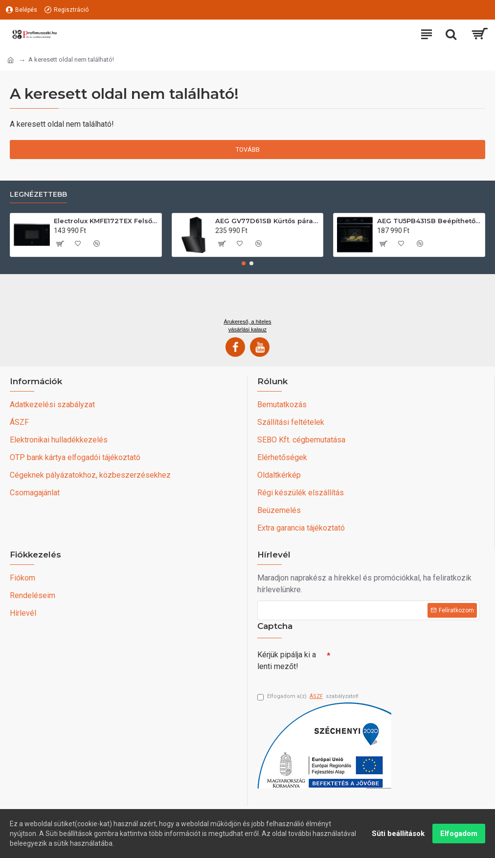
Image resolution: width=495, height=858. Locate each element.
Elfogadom (458, 833)
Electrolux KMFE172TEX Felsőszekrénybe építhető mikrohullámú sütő (106, 221)
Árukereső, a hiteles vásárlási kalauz (247, 325)
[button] (244, 263)
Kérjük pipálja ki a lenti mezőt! (286, 660)
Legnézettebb (38, 194)
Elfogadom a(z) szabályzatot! (308, 697)
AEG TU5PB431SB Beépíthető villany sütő (429, 221)
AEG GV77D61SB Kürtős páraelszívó (267, 221)
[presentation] (399, 663)
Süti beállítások (398, 833)
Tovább (248, 149)
